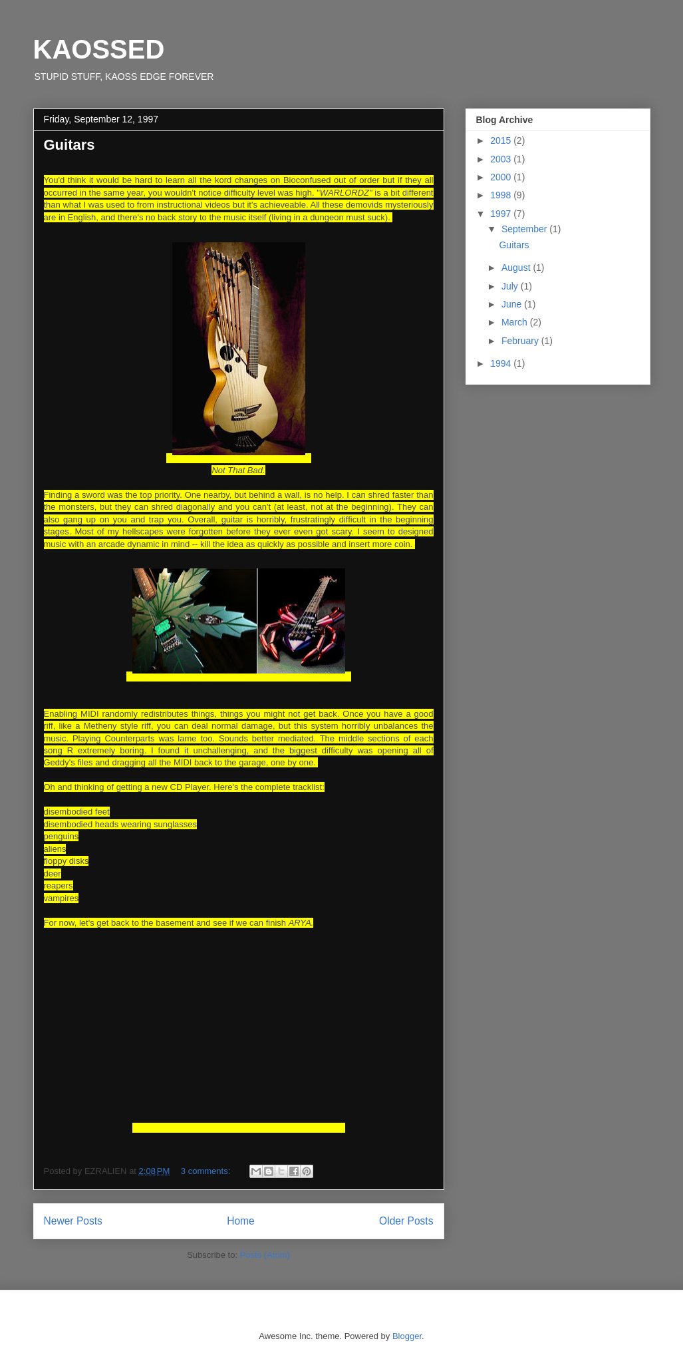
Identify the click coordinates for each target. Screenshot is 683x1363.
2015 (501, 140)
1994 (501, 363)
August (517, 267)
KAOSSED (99, 49)
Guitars (69, 144)
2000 (501, 177)
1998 (501, 195)
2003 (501, 159)
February (521, 340)
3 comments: (207, 1171)
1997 (501, 213)
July (511, 286)
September (525, 229)
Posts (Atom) (265, 1255)
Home (241, 1221)
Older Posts (406, 1221)
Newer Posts (73, 1221)
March (515, 322)
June (512, 304)
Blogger (407, 1336)
